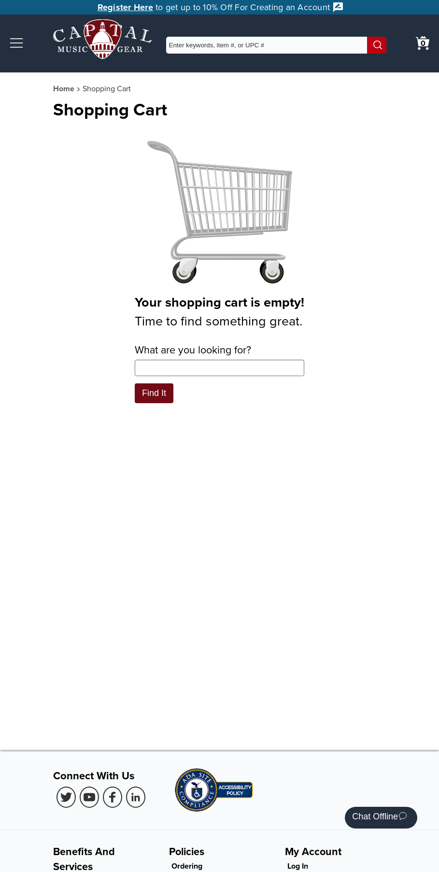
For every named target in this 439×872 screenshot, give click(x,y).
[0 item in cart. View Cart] (422, 43)
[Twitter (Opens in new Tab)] (66, 797)
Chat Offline (379, 818)
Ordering (186, 866)
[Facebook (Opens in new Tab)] (112, 797)
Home (63, 88)
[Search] (376, 45)
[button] (16, 43)
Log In (297, 866)
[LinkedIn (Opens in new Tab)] (135, 797)
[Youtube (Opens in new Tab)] (89, 797)
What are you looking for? (219, 359)
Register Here (125, 7)
